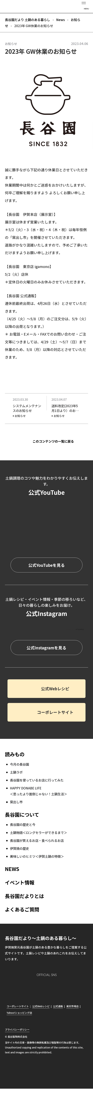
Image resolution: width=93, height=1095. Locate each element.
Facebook (40, 987)
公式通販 (58, 1006)
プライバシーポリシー (17, 1029)
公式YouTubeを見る (46, 565)
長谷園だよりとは (24, 895)
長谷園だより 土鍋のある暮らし (47, 7)
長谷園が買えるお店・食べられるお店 (37, 840)
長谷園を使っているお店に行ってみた (37, 780)
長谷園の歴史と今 (22, 824)
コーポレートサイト (55, 712)
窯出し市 (16, 801)
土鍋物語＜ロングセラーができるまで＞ (38, 832)
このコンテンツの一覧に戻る (53, 441)
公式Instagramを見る (46, 648)
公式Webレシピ (55, 688)
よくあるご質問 (22, 909)
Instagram (28, 987)
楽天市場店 (72, 1006)
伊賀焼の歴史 (19, 848)
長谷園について (22, 814)
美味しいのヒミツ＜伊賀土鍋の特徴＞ (37, 856)
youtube (64, 987)
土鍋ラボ (16, 772)
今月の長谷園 (19, 764)
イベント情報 (19, 882)
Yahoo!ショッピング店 (19, 1012)
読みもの (15, 754)
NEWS (12, 868)
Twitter (52, 987)
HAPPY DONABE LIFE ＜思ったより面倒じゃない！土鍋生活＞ (38, 791)
